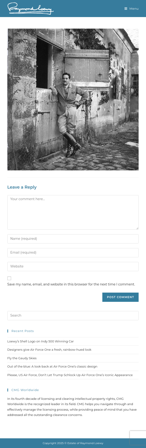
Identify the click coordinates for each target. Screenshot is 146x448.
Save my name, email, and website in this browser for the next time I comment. (71, 284)
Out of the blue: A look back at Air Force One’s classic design (52, 366)
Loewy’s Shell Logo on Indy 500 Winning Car (40, 341)
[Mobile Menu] (132, 8)
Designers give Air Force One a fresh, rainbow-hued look (49, 349)
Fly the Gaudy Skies (22, 358)
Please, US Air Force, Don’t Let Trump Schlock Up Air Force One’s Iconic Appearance (70, 375)
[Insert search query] (73, 315)
